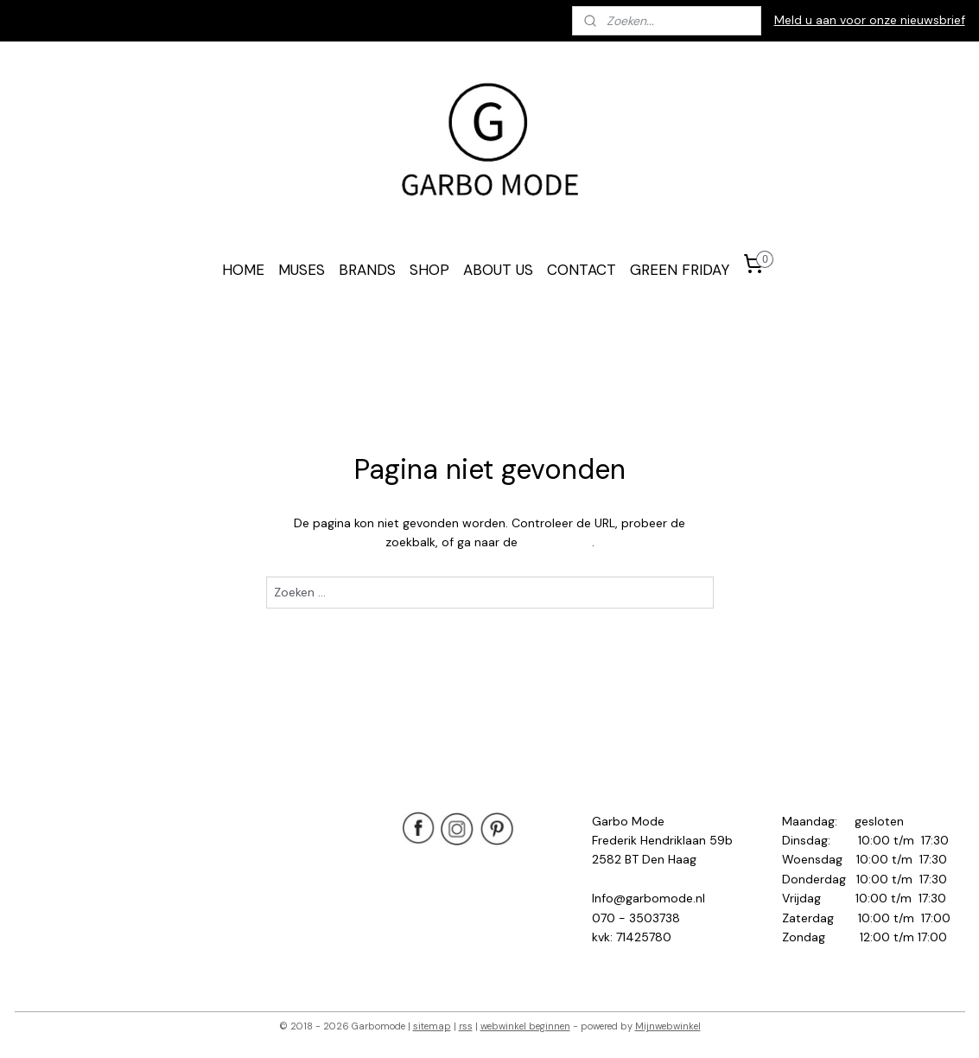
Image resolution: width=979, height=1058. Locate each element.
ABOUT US (498, 269)
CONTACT (581, 269)
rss (466, 1026)
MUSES (301, 269)
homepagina (555, 542)
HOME (243, 269)
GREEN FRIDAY (679, 269)
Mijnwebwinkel (668, 1026)
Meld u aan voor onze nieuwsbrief (869, 20)
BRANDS (367, 269)
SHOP (429, 269)
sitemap (432, 1026)
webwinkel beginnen (525, 1026)
